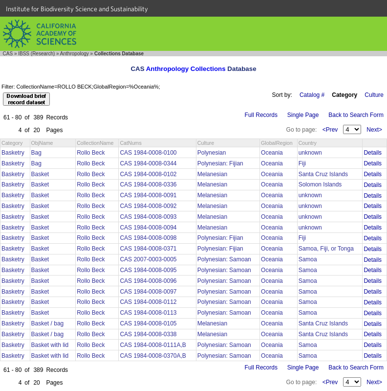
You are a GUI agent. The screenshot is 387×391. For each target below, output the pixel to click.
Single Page (303, 115)
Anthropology (74, 53)
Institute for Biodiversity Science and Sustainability (77, 9)
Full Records (261, 115)
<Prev (330, 129)
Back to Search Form (356, 115)
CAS (8, 53)
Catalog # (312, 95)
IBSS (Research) (36, 53)
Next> (374, 129)
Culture (374, 95)
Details (373, 152)
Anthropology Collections (186, 68)
